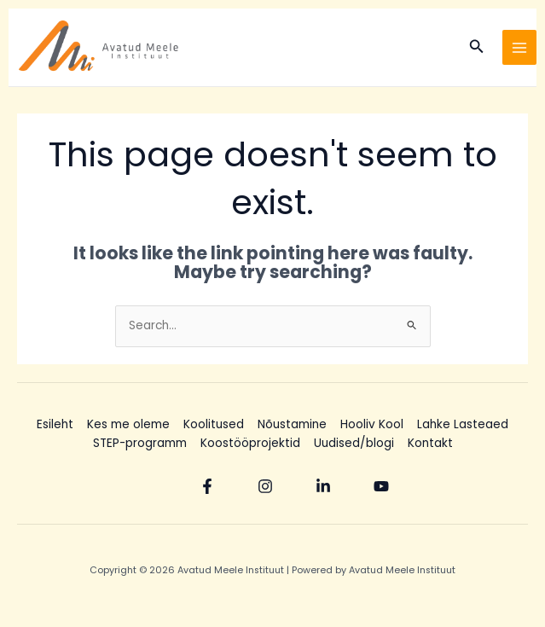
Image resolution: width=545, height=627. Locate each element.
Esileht (55, 424)
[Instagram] (265, 486)
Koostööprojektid (250, 443)
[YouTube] (381, 486)
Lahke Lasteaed (462, 424)
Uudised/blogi (354, 443)
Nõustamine (292, 424)
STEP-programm (140, 443)
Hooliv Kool (371, 424)
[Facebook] (207, 486)
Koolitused (213, 424)
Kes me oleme (128, 424)
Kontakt (430, 443)
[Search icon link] (476, 48)
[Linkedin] (323, 486)
